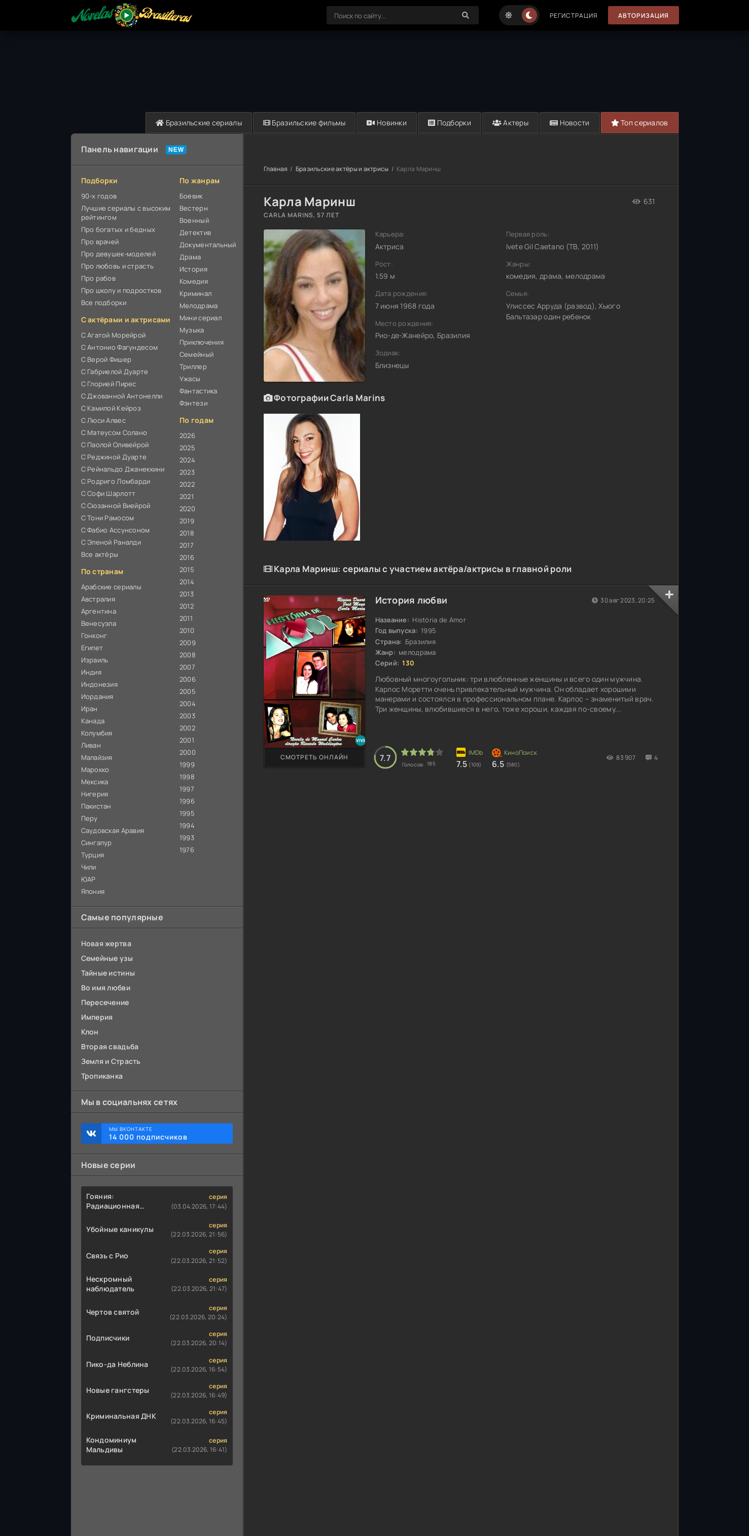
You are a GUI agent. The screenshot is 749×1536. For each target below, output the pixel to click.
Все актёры (100, 554)
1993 (187, 837)
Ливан (91, 745)
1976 (187, 849)
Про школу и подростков (121, 290)
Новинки (387, 122)
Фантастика (199, 390)
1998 (187, 776)
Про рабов (98, 278)
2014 (187, 581)
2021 (187, 496)
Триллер (193, 366)
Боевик (191, 196)
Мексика (95, 781)
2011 (186, 618)
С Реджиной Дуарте (114, 456)
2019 (187, 520)
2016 (187, 557)
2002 (187, 727)
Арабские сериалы (111, 586)
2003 (187, 715)
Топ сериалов (639, 122)
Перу (89, 818)
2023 (187, 472)
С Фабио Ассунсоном (115, 530)
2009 (188, 642)
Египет (92, 647)
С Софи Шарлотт (108, 493)
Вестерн (194, 208)
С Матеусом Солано (114, 432)
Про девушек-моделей (118, 253)
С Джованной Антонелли (122, 395)
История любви (411, 600)
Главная (276, 168)
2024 (187, 459)
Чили (88, 867)
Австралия (98, 599)
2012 (187, 606)
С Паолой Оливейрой (115, 444)
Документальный (206, 244)
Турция (92, 854)
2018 (187, 533)
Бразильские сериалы (199, 122)
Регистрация (574, 15)
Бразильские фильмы (304, 122)
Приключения (202, 342)
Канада (93, 720)
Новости (570, 122)
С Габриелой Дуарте (115, 371)
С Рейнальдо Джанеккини (123, 469)
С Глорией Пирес (108, 383)
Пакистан (96, 806)
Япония (93, 891)
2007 (187, 667)
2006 (188, 679)
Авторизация (643, 15)
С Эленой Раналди (111, 542)
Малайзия (97, 757)
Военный (194, 220)
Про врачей (100, 241)
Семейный (196, 354)
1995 (187, 813)
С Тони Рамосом (107, 517)
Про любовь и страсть (117, 266)
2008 (188, 654)
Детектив (195, 232)
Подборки (449, 122)
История (193, 269)
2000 (188, 752)
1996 (187, 801)
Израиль (95, 659)
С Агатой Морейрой (113, 335)
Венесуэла (99, 623)
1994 (187, 825)
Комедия (194, 281)
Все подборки (103, 302)
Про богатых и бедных (118, 229)
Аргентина (99, 611)
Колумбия (97, 733)
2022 (187, 484)
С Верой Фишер (106, 359)
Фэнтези (193, 403)
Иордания (97, 696)
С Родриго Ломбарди (116, 481)
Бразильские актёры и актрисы (342, 168)
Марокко (95, 769)
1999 (187, 764)
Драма (190, 256)
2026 (187, 435)
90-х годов (99, 196)
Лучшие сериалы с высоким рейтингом (126, 213)
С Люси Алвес (103, 420)
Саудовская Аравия (113, 830)
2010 (187, 630)
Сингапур (96, 842)
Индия (91, 672)
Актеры (510, 122)
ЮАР (88, 879)
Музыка (192, 330)
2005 (188, 691)
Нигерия (95, 793)
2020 (187, 508)
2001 (187, 740)
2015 (187, 569)
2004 (188, 703)
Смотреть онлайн (314, 757)
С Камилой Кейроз (111, 408)
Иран (89, 708)
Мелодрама (199, 305)
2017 (187, 545)
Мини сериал (201, 317)
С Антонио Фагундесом (119, 347)
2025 (187, 447)
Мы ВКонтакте (166, 1133)
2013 (187, 593)
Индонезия (99, 684)
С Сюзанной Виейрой (116, 505)
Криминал (195, 293)
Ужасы (190, 378)
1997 (187, 788)
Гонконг (94, 635)
